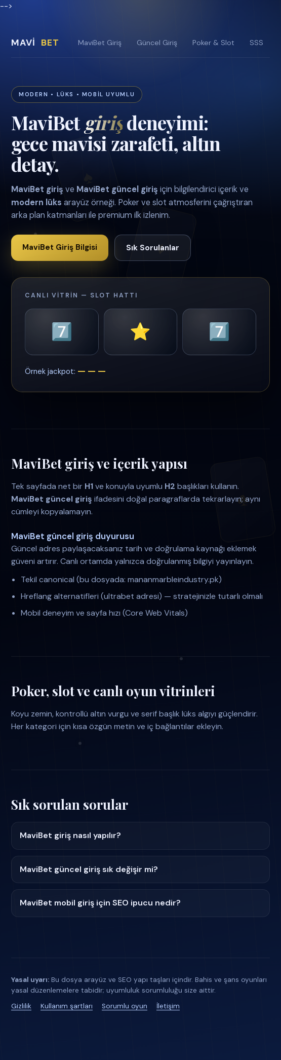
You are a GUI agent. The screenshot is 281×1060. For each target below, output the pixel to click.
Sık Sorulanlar (152, 248)
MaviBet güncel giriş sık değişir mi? (89, 869)
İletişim (168, 1006)
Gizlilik (21, 1006)
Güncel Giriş (157, 42)
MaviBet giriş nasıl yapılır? (70, 835)
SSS (256, 42)
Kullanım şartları (67, 1006)
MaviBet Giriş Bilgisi (59, 247)
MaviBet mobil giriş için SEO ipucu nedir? (100, 902)
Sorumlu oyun (124, 1006)
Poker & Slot (213, 42)
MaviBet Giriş (100, 42)
